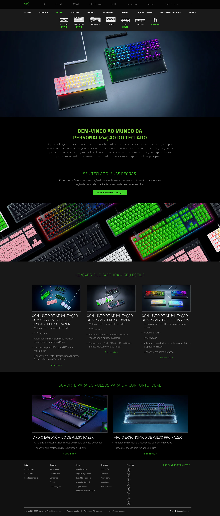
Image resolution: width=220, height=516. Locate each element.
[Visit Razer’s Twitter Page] (129, 484)
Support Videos (81, 487)
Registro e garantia (83, 474)
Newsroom (105, 478)
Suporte (79, 465)
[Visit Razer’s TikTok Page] (129, 494)
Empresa (104, 465)
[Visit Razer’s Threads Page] (129, 480)
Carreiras (104, 474)
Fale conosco (106, 487)
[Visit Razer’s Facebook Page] (129, 470)
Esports (53, 482)
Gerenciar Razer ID (83, 482)
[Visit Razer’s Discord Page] (129, 503)
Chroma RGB (55, 474)
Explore (53, 465)
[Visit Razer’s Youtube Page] (129, 489)
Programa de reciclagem (85, 491)
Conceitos (54, 478)
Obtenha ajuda (81, 469)
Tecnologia (54, 469)
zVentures (105, 482)
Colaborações (55, 487)
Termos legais (73, 511)
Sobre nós (105, 469)
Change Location (184, 511)
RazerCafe (28, 474)
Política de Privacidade (93, 511)
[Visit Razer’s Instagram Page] (129, 475)
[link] (26, 4)
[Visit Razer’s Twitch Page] (129, 498)
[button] (192, 4)
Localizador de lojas (32, 478)
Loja (26, 465)
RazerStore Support (83, 478)
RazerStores (29, 469)
